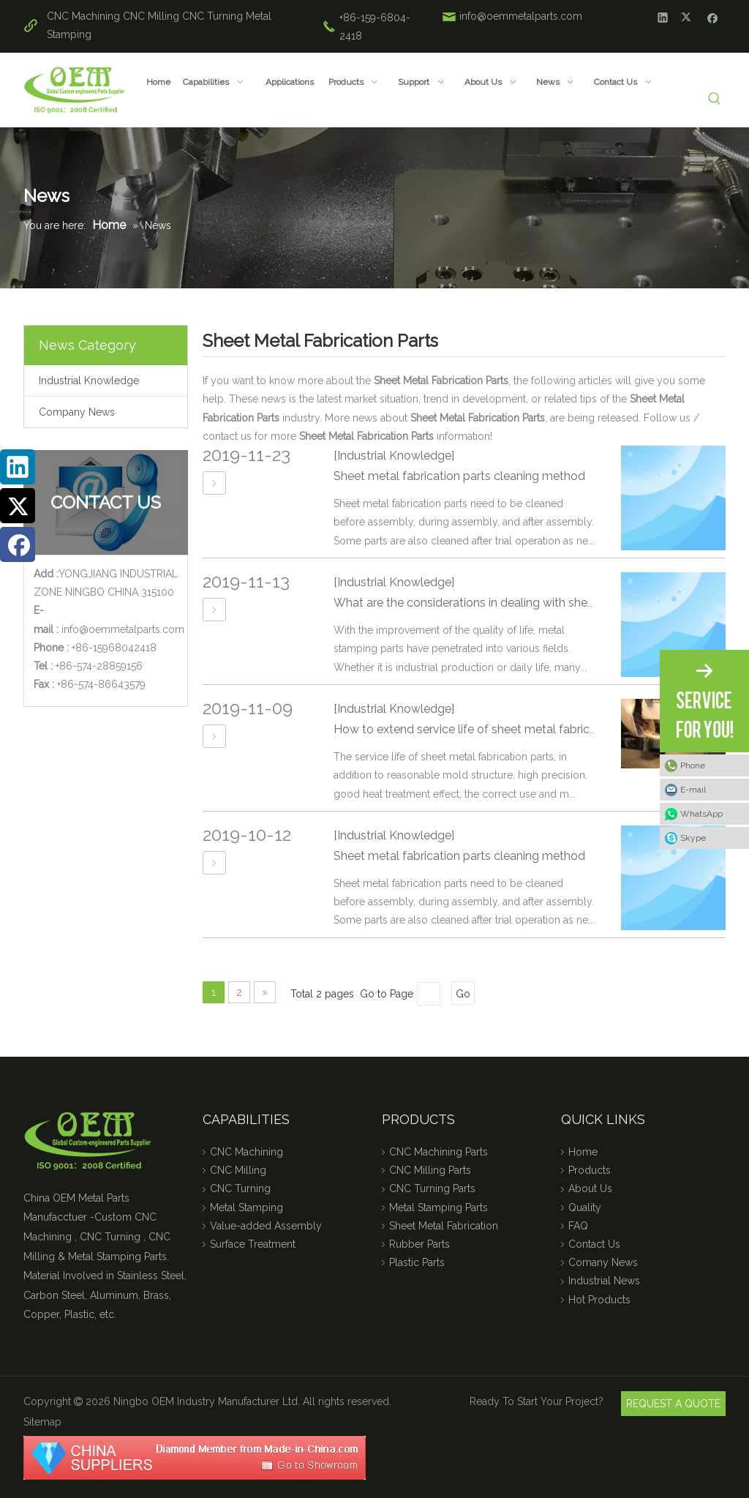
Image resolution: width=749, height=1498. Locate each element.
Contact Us (594, 1244)
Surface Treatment (253, 1244)
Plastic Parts (417, 1262)
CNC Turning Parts (432, 1188)
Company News (77, 412)
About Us (590, 1188)
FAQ (578, 1226)
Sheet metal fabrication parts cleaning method (459, 476)
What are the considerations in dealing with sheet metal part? (499, 603)
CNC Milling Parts (430, 1170)
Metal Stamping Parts (438, 1207)
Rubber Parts (419, 1244)
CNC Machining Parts (438, 1152)
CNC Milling (151, 16)
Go (463, 994)
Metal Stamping (246, 1207)
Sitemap (42, 1422)
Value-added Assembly (266, 1226)
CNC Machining (83, 16)
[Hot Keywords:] (715, 99)
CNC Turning (212, 16)
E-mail (693, 789)
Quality (584, 1207)
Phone (692, 765)
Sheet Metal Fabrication (443, 1226)
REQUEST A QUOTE (673, 1403)
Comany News (603, 1262)
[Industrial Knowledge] (394, 455)
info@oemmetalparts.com (520, 16)
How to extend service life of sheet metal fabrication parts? (494, 729)
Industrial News (604, 1281)
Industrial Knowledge (89, 380)
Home (583, 1152)
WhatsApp (701, 814)
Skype (693, 838)
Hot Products (599, 1300)
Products (589, 1170)
